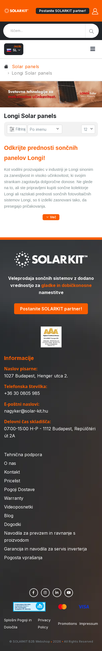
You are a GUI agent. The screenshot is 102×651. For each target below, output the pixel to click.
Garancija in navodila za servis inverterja (45, 549)
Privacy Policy (44, 623)
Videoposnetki (18, 507)
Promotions (67, 623)
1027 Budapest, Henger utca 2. (36, 376)
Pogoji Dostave (19, 489)
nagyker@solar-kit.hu (26, 411)
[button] (51, 217)
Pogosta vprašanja (23, 557)
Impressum (88, 623)
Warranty (13, 498)
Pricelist (12, 480)
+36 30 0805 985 (22, 393)
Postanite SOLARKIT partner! (62, 11)
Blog (8, 515)
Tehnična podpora (23, 454)
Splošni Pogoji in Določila (18, 623)
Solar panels (25, 66)
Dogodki (12, 524)
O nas (10, 463)
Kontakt (12, 472)
